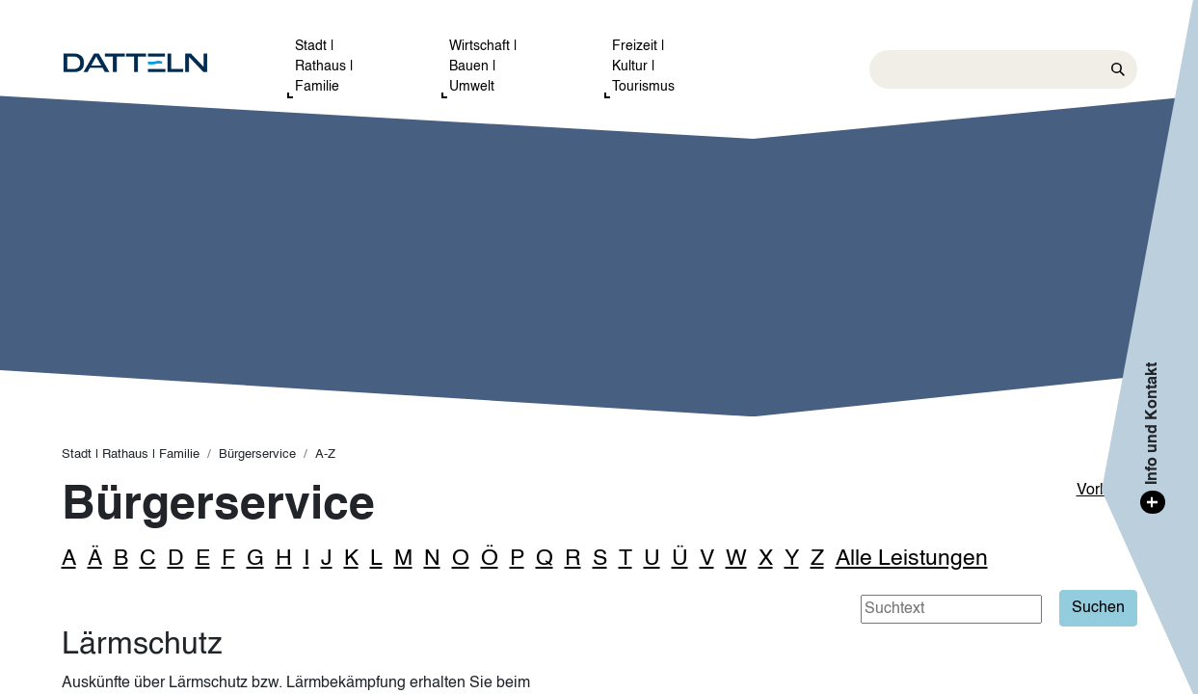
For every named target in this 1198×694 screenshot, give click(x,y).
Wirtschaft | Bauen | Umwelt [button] (483, 66)
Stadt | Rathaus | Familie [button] (324, 66)
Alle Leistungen (912, 558)
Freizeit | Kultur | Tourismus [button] (643, 66)
